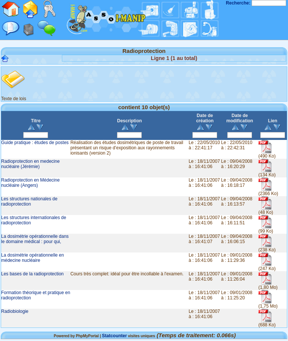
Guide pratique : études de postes (35, 142)
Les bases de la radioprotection (32, 273)
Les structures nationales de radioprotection (29, 201)
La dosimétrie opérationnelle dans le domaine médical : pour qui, (35, 239)
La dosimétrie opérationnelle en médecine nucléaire (32, 257)
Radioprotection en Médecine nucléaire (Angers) (30, 182)
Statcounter (114, 335)
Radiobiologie (14, 311)
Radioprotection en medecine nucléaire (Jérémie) (30, 164)
